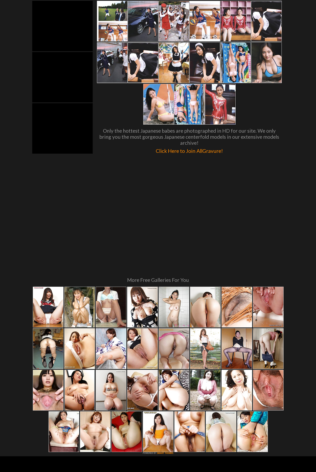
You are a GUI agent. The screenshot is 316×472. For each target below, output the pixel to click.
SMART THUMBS (165, 398)
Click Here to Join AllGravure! (189, 150)
